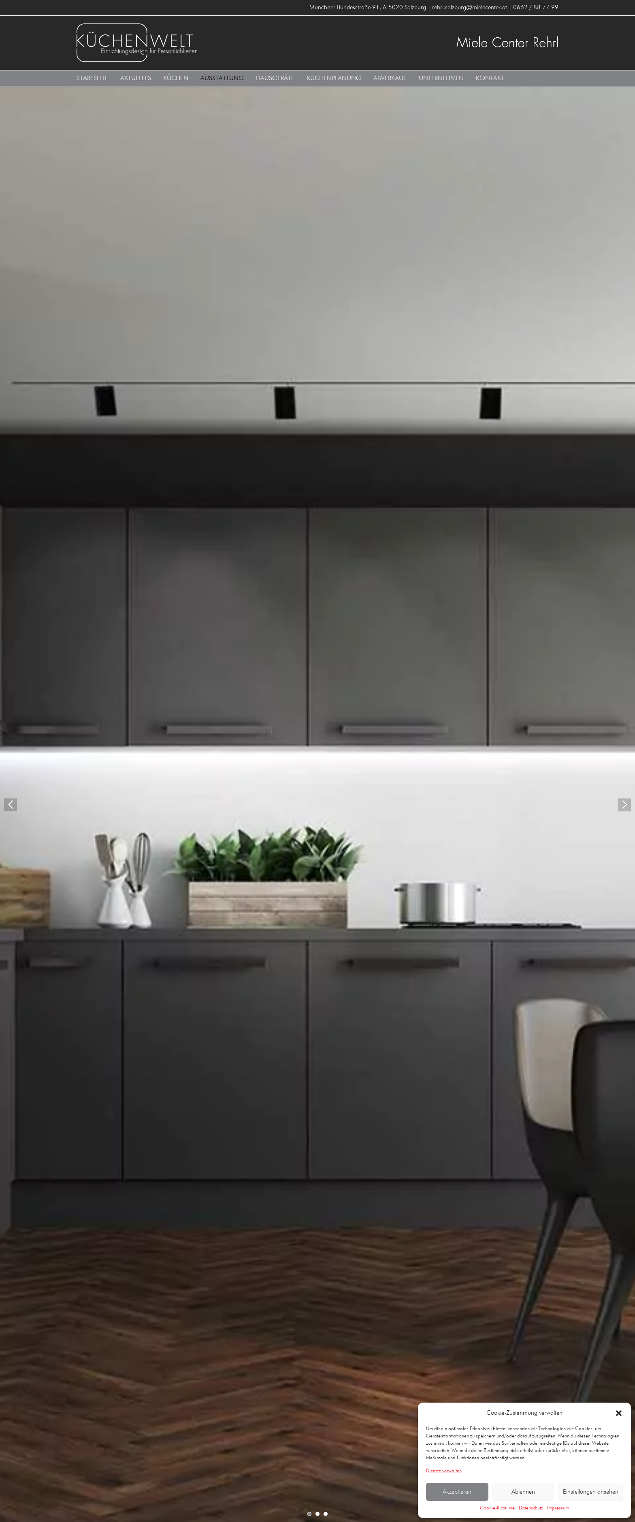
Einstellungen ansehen (590, 1492)
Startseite (92, 78)
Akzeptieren (457, 1492)
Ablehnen (523, 1492)
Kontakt (490, 78)
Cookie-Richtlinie (497, 1508)
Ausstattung (222, 78)
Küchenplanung (334, 78)
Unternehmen (441, 78)
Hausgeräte (275, 78)
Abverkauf (390, 78)
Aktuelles (135, 78)
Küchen (175, 78)
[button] (619, 1413)
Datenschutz (531, 1508)
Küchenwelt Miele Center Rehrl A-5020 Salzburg (194, 42)
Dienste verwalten (444, 1471)
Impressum (558, 1508)
